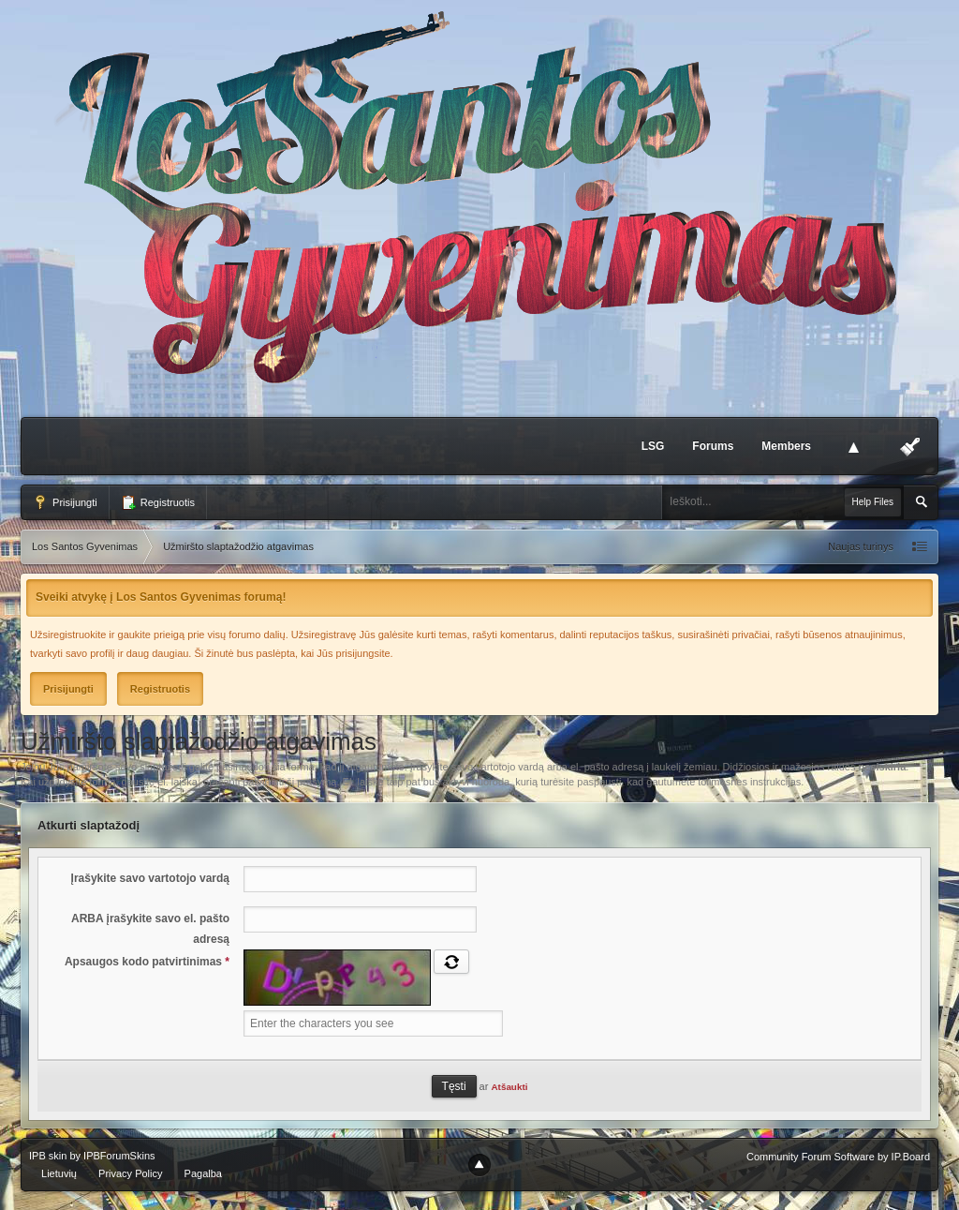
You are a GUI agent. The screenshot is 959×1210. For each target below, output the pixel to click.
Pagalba (203, 1173)
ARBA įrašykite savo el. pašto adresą (150, 929)
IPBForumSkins (119, 1155)
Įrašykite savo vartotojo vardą (150, 878)
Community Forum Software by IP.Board (838, 1156)
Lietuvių (59, 1173)
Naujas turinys (860, 546)
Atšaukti (509, 1087)
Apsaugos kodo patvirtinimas (147, 961)
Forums (712, 446)
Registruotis (158, 502)
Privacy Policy (130, 1173)
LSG (653, 446)
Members (786, 446)
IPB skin (47, 1155)
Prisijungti (65, 502)
